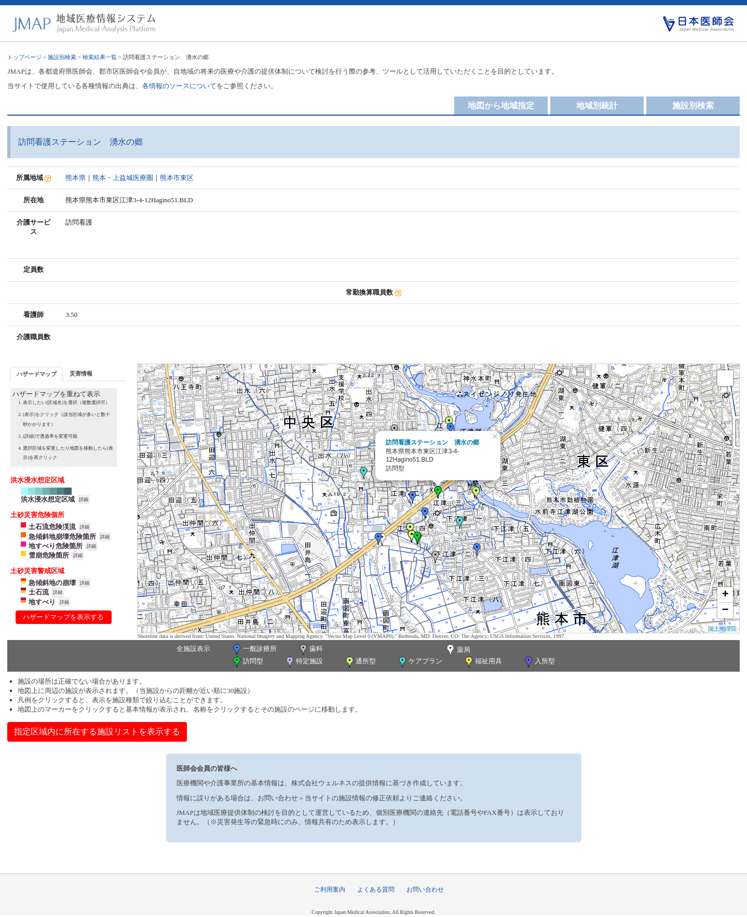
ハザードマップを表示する (63, 617)
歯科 (310, 649)
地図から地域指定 (501, 105)
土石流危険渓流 (52, 527)
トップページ (24, 57)
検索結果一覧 (100, 57)
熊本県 (75, 178)
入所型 (539, 662)
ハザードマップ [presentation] (37, 374)
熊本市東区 (177, 178)
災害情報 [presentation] (81, 373)
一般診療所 (254, 649)
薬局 (457, 650)
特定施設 (303, 662)
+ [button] (725, 595)
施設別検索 (62, 57)
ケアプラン (419, 662)
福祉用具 (482, 662)
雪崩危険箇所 (49, 555)
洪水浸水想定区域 (48, 499)
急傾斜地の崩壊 (52, 583)
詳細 (83, 499)
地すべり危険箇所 (56, 546)
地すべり (42, 602)
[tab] (36, 374)
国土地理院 (722, 629)
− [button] (725, 610)
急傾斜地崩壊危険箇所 (62, 536)
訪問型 (247, 662)
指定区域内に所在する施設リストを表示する (97, 731)
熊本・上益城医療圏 (122, 178)
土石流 (39, 592)
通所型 (360, 662)
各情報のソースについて (179, 86)
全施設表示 (193, 648)
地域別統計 (597, 105)
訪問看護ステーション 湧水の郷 (432, 442)
